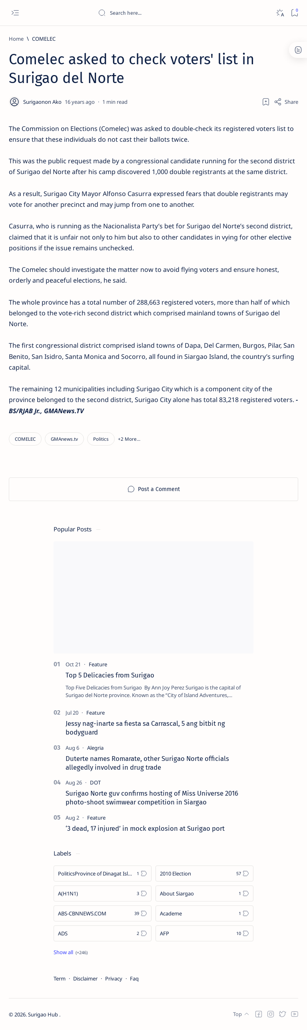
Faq (134, 978)
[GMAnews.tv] (64, 439)
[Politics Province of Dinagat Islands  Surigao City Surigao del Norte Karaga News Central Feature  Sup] (103, 873)
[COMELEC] (44, 38)
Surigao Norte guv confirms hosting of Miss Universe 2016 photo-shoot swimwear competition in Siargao (152, 797)
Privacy (113, 978)
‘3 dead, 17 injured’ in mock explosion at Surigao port (145, 828)
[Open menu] (15, 13)
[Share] (286, 102)
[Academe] (204, 913)
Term (60, 978)
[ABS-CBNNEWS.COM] (103, 913)
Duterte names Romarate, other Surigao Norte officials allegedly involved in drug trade (147, 763)
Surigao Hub (43, 1014)
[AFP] (204, 933)
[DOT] (95, 782)
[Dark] (280, 13)
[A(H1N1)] (103, 893)
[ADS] (103, 933)
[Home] (16, 38)
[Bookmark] (294, 13)
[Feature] (98, 664)
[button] (129, 439)
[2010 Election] (204, 873)
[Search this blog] (158, 12)
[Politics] (101, 439)
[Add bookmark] (266, 102)
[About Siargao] (204, 893)
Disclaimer (85, 978)
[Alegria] (95, 748)
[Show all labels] (71, 952)
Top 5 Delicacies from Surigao (110, 675)
